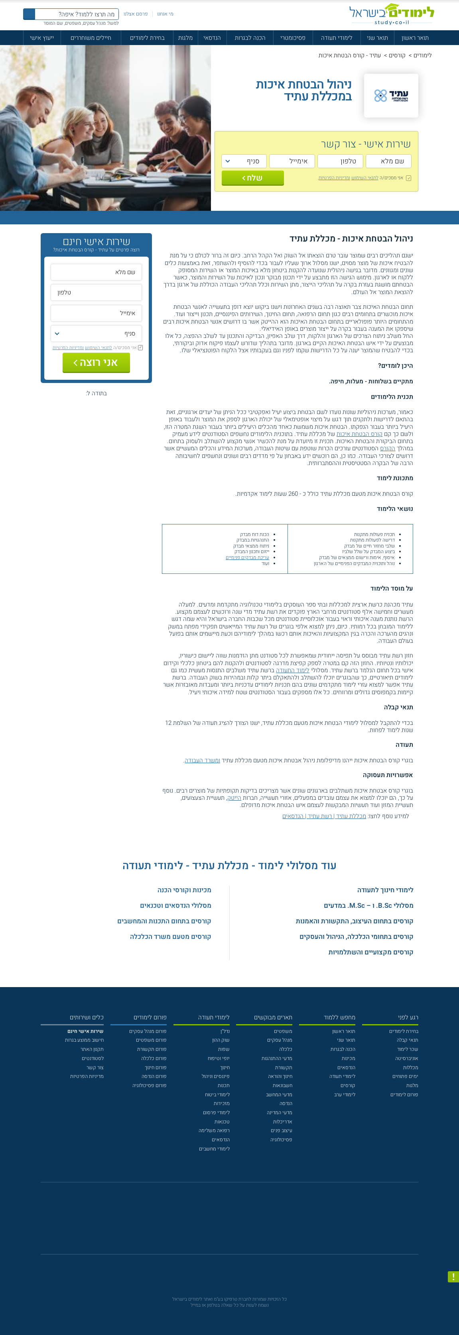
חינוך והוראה (280, 1076)
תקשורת (283, 1067)
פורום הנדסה (154, 1076)
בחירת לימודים (147, 37)
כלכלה (285, 1049)
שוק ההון (221, 1040)
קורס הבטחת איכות (359, 434)
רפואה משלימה (214, 1130)
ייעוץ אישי (42, 37)
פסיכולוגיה (281, 1139)
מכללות (410, 1067)
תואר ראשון (415, 37)
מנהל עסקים (279, 1040)
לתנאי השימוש (364, 177)
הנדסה (286, 1103)
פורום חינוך (156, 1067)
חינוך (225, 1067)
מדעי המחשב (279, 1094)
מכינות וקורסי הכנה (184, 890)
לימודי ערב (344, 1094)
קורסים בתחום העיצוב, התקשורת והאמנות (355, 921)
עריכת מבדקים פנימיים (247, 557)
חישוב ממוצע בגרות (84, 1040)
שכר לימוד (407, 1049)
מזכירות (222, 1103)
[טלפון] (340, 161)
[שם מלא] (389, 161)
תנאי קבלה (407, 1040)
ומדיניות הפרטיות (334, 177)
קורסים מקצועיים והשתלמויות (371, 952)
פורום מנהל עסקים (148, 1031)
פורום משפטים (151, 1040)
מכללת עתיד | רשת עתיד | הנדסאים (324, 816)
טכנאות (222, 1121)
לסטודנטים (93, 1058)
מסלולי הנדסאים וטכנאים (175, 906)
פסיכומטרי (292, 37)
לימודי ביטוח (217, 1094)
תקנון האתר (92, 1049)
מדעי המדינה (279, 1112)
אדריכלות (282, 1121)
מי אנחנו (165, 14)
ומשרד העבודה (202, 760)
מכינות (348, 1058)
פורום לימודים (404, 1094)
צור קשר (95, 1067)
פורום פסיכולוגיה (149, 1085)
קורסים (397, 55)
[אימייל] (292, 161)
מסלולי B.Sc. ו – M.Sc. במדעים (369, 906)
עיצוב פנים (281, 1130)
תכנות (224, 1085)
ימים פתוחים (405, 1076)
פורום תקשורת (152, 1049)
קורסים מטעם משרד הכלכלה (170, 937)
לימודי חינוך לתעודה (385, 890)
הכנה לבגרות (250, 37)
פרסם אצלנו (136, 14)
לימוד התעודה (292, 670)
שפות (224, 1049)
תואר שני (377, 37)
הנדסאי (212, 37)
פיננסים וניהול (216, 1076)
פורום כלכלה (154, 1058)
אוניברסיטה (406, 1058)
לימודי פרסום (216, 1112)
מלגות (185, 37)
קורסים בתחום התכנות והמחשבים (164, 921)
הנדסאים (346, 1067)
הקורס (387, 448)
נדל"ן (225, 1031)
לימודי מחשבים (214, 1148)
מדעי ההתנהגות (277, 1058)
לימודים (423, 55)
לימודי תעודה (337, 37)
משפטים (283, 1031)
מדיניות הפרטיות (87, 1076)
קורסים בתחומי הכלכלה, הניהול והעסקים (356, 937)
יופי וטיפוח (219, 1058)
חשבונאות (282, 1085)
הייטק (234, 797)
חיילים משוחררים (91, 37)
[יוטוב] (238, 1222)
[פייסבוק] (224, 1222)
